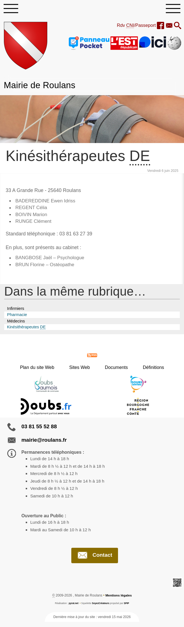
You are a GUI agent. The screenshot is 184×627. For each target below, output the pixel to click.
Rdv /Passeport (134, 26)
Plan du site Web (44, 369)
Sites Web (82, 369)
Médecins (16, 323)
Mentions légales (118, 601)
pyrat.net (73, 608)
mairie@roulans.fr (44, 442)
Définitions (146, 369)
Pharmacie (17, 317)
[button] (177, 26)
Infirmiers (15, 310)
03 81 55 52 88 (39, 429)
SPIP (126, 608)
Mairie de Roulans (41, 86)
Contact (94, 560)
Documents (114, 369)
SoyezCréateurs (101, 608)
